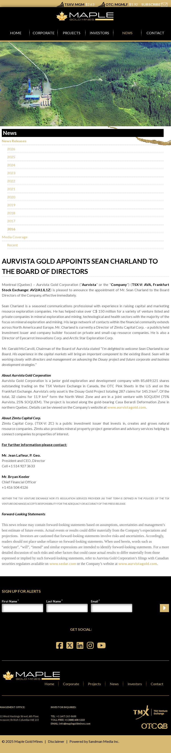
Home (49, 684)
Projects (94, 684)
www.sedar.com (62, 563)
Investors (135, 684)
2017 (11, 221)
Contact (157, 684)
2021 (11, 189)
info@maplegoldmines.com (74, 723)
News (114, 684)
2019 (11, 205)
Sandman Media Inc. (104, 741)
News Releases (14, 141)
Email (94, 601)
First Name (9, 601)
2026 (11, 149)
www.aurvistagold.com (126, 407)
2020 (11, 197)
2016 (11, 229)
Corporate (71, 684)
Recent (12, 245)
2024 (11, 165)
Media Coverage (14, 237)
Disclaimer (56, 741)
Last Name (53, 601)
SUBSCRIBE (154, 4)
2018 (11, 213)
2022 (11, 181)
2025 (11, 157)
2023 (11, 173)
